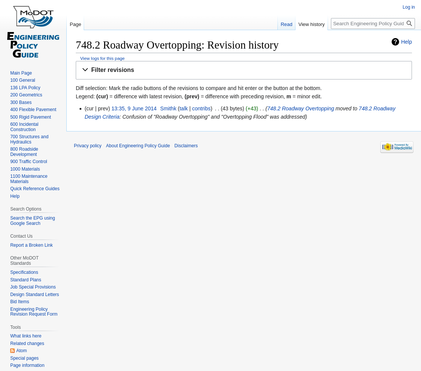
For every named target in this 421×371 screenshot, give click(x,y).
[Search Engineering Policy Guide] (373, 23)
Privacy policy (87, 145)
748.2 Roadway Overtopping (300, 108)
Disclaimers (186, 145)
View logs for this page (102, 58)
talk (183, 108)
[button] (244, 70)
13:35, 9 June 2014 (134, 108)
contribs (201, 108)
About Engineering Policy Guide (138, 145)
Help (406, 42)
